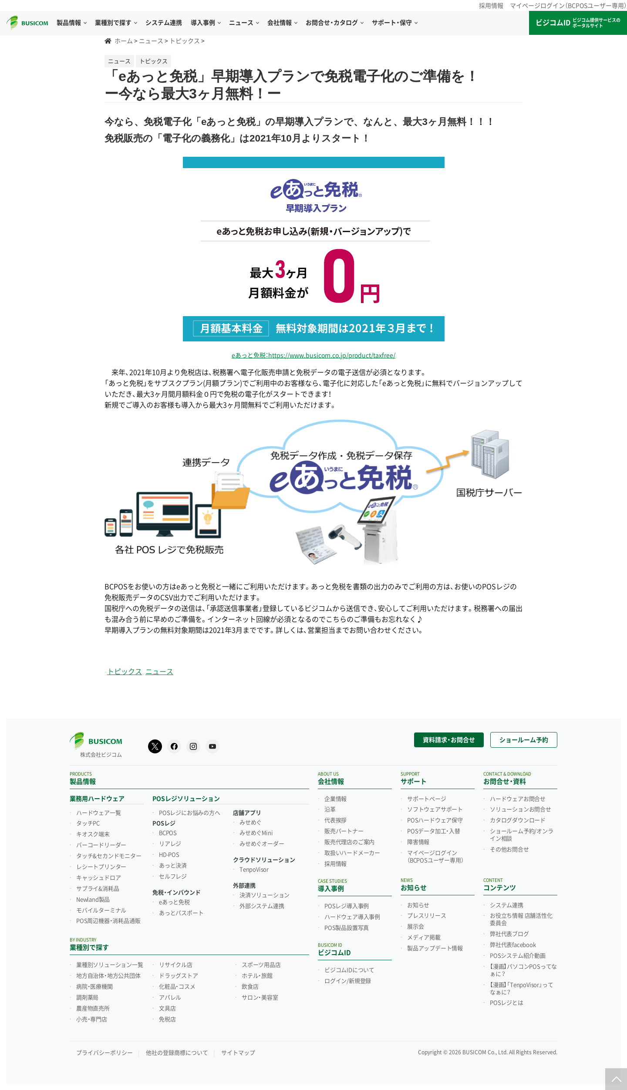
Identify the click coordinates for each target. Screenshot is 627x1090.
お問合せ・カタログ (334, 23)
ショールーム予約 (523, 737)
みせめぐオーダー (261, 841)
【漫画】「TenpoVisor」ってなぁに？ (521, 986)
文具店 (167, 1005)
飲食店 (250, 984)
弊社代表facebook (513, 942)
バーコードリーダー (101, 842)
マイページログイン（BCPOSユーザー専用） (568, 6)
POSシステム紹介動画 (518, 953)
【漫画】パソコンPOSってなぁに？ (523, 968)
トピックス (124, 671)
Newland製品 (93, 897)
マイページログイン (435, 854)
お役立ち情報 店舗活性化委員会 (521, 917)
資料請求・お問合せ (449, 737)
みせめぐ (250, 820)
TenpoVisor (254, 867)
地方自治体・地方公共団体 (108, 973)
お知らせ (418, 902)
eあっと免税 (174, 899)
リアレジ (170, 841)
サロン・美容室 (260, 995)
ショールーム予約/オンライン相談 (521, 832)
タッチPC (88, 820)
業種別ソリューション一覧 (109, 962)
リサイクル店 (175, 962)
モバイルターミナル (101, 907)
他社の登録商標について (177, 1050)
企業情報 (335, 796)
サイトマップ (238, 1050)
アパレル (170, 995)
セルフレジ (173, 874)
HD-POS (169, 852)
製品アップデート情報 (435, 945)
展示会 (415, 924)
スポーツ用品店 (261, 962)
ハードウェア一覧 (98, 810)
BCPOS (168, 830)
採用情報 (491, 6)
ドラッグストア (178, 973)
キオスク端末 (93, 831)
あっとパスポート (181, 910)
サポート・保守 (394, 23)
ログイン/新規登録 (347, 978)
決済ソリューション (264, 892)
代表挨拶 (335, 817)
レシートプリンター (101, 864)
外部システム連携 (261, 903)
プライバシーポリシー (104, 1050)
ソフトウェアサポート (435, 806)
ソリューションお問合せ (520, 806)
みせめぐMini (256, 830)
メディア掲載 (424, 934)
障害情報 (418, 839)
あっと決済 (173, 863)
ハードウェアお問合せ (518, 796)
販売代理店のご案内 (349, 839)
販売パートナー (344, 828)
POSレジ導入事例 (346, 903)
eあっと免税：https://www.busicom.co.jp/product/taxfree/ (313, 355)
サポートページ (426, 796)
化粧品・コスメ (177, 984)
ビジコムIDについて (349, 967)
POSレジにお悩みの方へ (189, 810)
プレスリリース (426, 913)
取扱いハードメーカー (352, 850)
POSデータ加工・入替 (433, 828)
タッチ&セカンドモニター (109, 853)
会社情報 (282, 23)
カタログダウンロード (518, 817)
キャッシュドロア (98, 875)
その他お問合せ (509, 847)
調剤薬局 (87, 995)
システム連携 (506, 902)
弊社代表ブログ (509, 931)
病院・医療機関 (94, 984)
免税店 (167, 1016)
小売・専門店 (91, 1016)
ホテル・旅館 (257, 973)
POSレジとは (506, 1000)
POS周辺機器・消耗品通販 (108, 918)
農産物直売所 (93, 1005)
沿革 (330, 806)
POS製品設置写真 (346, 925)
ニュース (244, 23)
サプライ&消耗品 (97, 886)
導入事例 (205, 23)
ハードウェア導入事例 (352, 914)
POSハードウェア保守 (435, 817)
